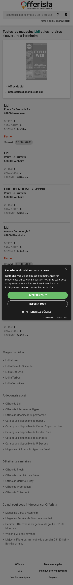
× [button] (65, 268)
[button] (36, 312)
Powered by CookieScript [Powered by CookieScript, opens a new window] (55, 317)
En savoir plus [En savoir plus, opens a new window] (45, 287)
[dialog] (36, 292)
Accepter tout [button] (38, 295)
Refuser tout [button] (37, 303)
